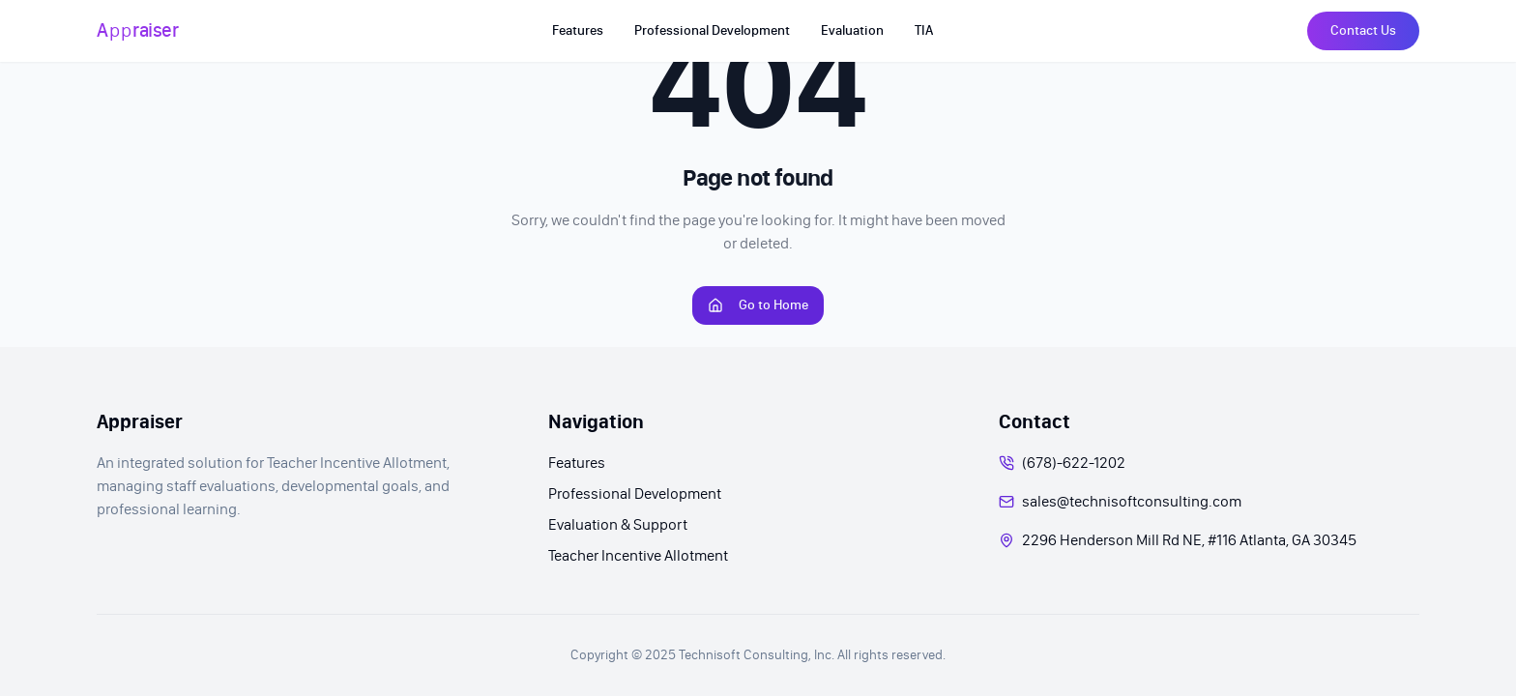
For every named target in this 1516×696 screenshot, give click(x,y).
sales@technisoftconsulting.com (1131, 501)
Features (576, 462)
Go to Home (758, 305)
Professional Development (634, 493)
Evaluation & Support (617, 524)
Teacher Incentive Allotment (638, 555)
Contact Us (1363, 30)
